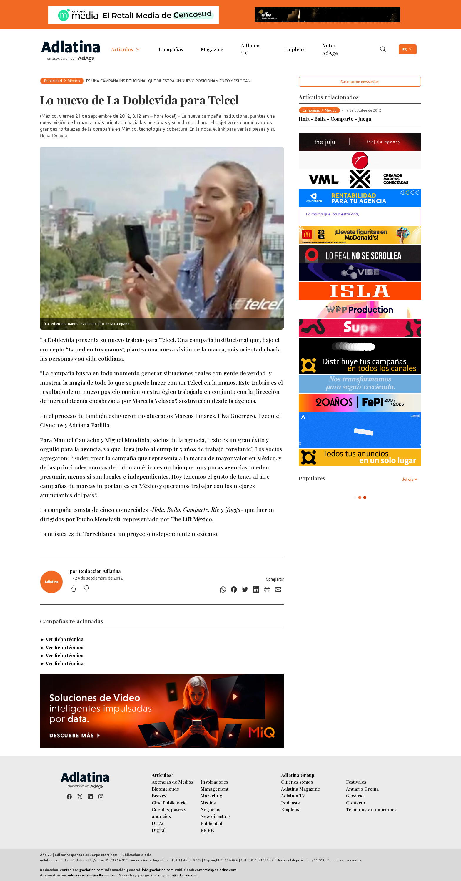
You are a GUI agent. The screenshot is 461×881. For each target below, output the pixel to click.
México (74, 81)
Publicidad (53, 81)
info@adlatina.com (158, 870)
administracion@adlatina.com (93, 875)
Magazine (212, 49)
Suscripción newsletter (359, 81)
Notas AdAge (330, 49)
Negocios (210, 809)
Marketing (212, 795)
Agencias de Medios (172, 782)
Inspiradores (214, 782)
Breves (159, 795)
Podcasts (290, 802)
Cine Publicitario (169, 802)
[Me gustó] (76, 589)
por (95, 571)
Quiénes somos (297, 782)
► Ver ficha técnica (61, 639)
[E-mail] (278, 590)
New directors (215, 816)
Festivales (356, 782)
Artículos (122, 49)
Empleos (294, 49)
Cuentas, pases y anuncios (169, 812)
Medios (208, 802)
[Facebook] (234, 590)
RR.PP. (207, 830)
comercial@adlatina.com (215, 870)
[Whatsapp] (222, 590)
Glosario (355, 795)
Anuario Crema (362, 789)
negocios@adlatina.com (178, 875)
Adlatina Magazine (300, 789)
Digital (159, 830)
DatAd (158, 823)
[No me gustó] (89, 589)
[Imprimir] (267, 590)
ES (404, 49)
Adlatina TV (251, 49)
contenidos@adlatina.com (82, 870)
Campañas (171, 49)
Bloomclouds (165, 789)
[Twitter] (245, 590)
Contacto (355, 802)
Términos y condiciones (371, 809)
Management (214, 789)
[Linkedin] (256, 590)
